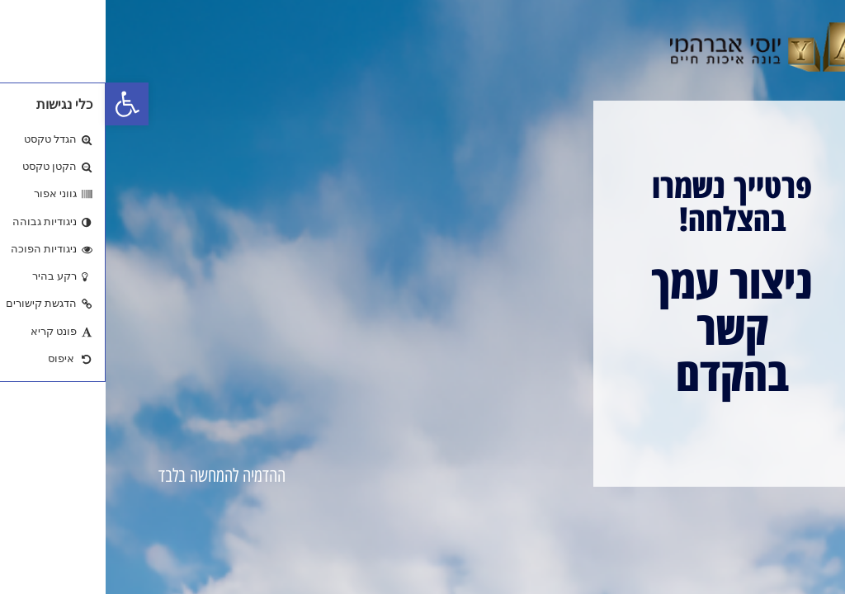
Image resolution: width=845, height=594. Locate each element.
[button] (21, 103)
